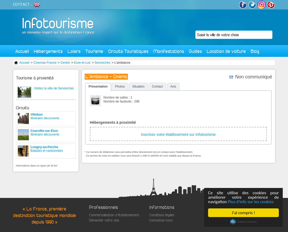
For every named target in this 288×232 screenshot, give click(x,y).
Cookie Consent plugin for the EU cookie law (243, 222)
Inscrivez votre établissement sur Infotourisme (178, 134)
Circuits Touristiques (128, 51)
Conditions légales (161, 215)
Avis (173, 86)
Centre (65, 62)
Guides (195, 51)
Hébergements (48, 51)
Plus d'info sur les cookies (251, 201)
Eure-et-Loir (82, 62)
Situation (138, 86)
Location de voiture (226, 51)
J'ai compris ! (243, 212)
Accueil (22, 51)
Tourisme (94, 51)
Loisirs (74, 51)
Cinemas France (45, 62)
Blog (255, 51)
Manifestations (168, 51)
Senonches (102, 62)
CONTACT (21, 4)
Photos (120, 86)
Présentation (98, 86)
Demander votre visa (104, 220)
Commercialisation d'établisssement (114, 215)
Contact (157, 86)
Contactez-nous (161, 220)
